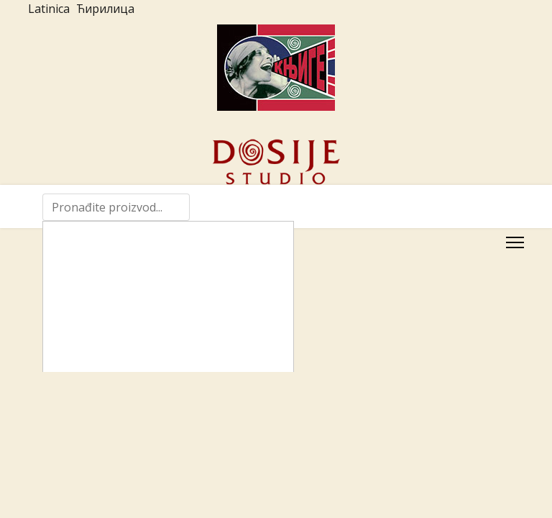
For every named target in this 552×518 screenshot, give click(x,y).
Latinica (49, 9)
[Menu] (515, 242)
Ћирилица (105, 9)
